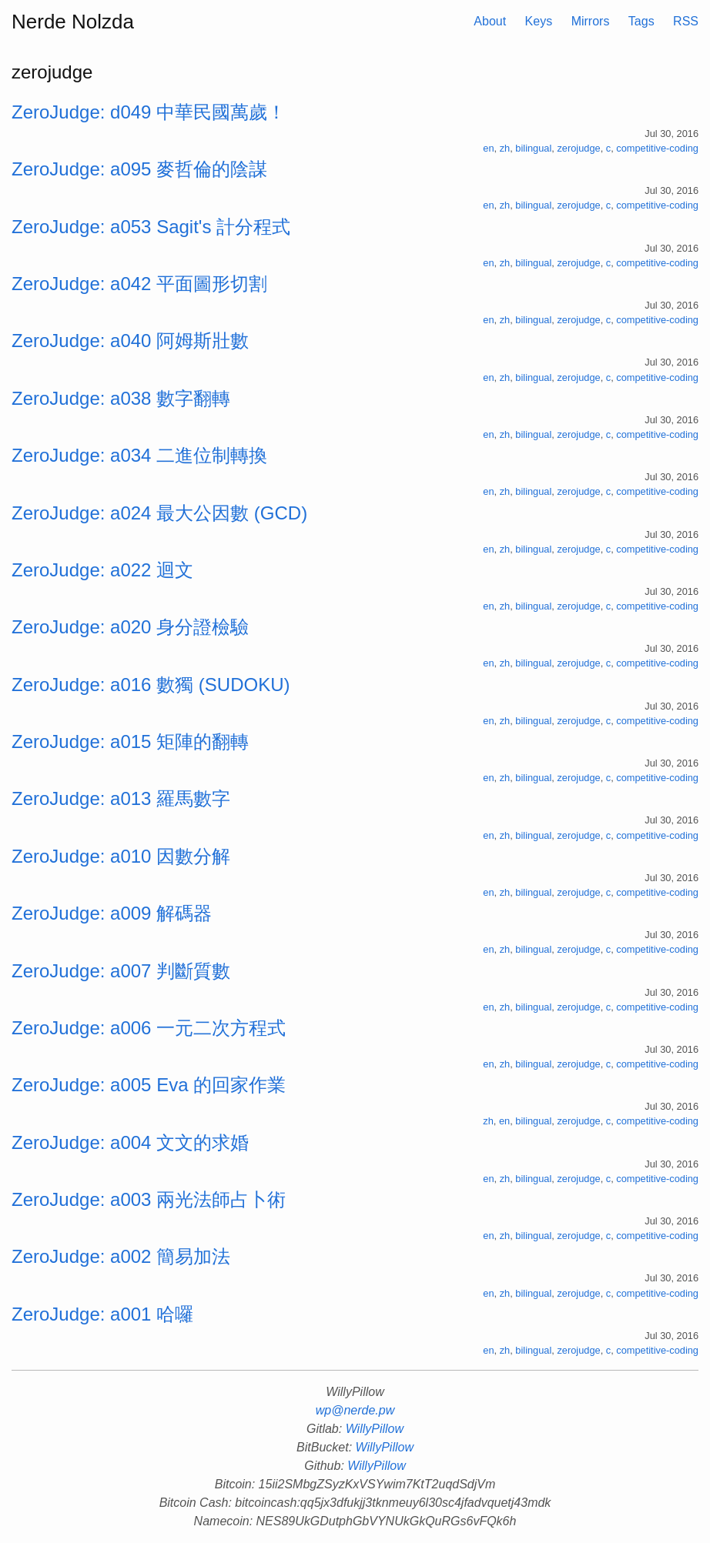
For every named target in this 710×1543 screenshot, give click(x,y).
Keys (539, 21)
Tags (641, 21)
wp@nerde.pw (355, 1410)
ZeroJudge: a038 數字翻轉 (121, 398)
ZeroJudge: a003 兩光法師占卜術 (149, 1199)
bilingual (533, 148)
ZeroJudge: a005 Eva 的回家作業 (149, 1084)
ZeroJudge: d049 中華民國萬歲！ (149, 112)
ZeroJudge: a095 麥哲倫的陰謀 (139, 169)
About (490, 21)
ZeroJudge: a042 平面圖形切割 (139, 283)
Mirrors (590, 21)
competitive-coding (657, 148)
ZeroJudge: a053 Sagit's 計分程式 (151, 226)
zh (505, 148)
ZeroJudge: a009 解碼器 (112, 913)
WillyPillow (375, 1428)
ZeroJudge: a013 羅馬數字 (121, 798)
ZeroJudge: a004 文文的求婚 (130, 1142)
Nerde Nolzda (73, 21)
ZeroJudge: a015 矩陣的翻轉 (130, 741)
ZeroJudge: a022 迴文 (102, 569)
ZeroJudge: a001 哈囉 (102, 1314)
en (488, 148)
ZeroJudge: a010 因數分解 (121, 856)
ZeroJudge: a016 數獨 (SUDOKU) (151, 684)
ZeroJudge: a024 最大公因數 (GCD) (159, 513)
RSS (685, 21)
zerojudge (578, 148)
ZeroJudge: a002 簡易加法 (121, 1256)
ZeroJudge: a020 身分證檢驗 (130, 626)
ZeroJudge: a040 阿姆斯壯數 (130, 340)
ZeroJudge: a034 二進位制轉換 (139, 455)
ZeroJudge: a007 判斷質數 (121, 970)
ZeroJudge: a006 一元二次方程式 (149, 1027)
